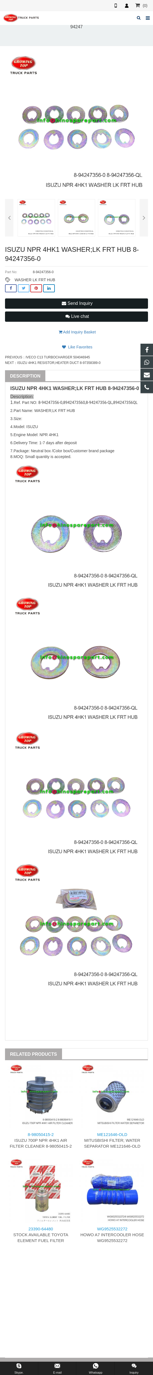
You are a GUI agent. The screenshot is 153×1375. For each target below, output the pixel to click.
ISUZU (17, 388)
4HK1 (45, 388)
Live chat (77, 316)
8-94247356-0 (123, 388)
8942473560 (74, 402)
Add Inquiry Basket (77, 332)
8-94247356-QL (99, 402)
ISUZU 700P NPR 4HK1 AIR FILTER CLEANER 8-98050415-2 (41, 1140)
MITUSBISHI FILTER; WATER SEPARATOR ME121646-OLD (112, 1140)
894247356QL (125, 402)
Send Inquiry (77, 303)
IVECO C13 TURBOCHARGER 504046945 (58, 357)
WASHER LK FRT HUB (34, 280)
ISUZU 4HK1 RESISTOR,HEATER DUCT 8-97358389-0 (58, 363)
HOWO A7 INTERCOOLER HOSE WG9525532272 (112, 1234)
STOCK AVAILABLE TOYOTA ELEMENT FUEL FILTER (40, 1234)
